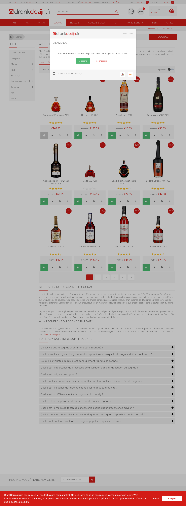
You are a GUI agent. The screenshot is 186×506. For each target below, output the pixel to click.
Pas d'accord (101, 61)
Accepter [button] (171, 498)
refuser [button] (155, 498)
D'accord (83, 61)
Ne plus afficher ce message (69, 73)
